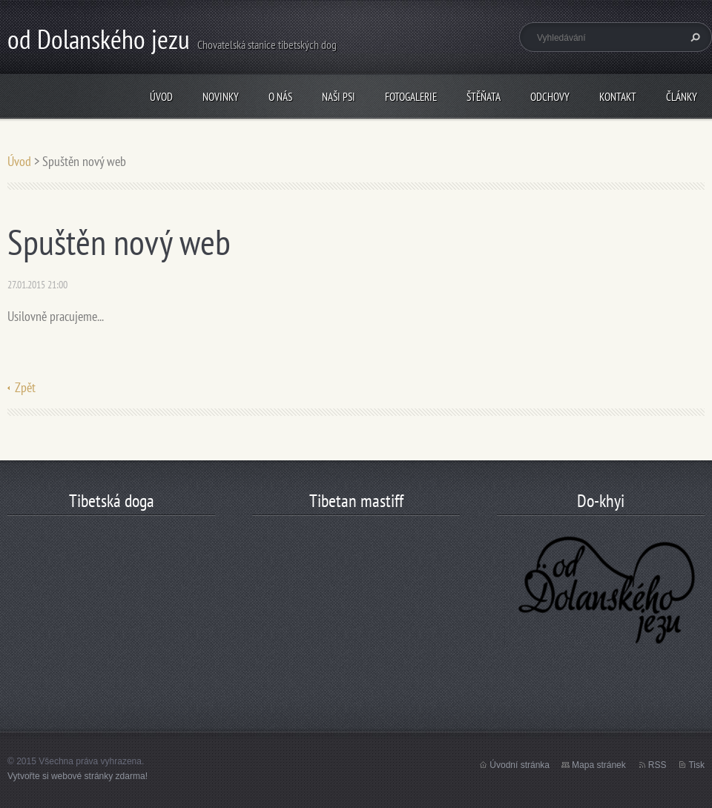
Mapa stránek (599, 765)
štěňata (484, 97)
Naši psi (338, 97)
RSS (657, 765)
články (681, 97)
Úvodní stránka (520, 765)
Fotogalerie (411, 97)
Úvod (161, 97)
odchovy (550, 97)
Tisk (696, 765)
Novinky (220, 97)
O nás (280, 97)
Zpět (25, 387)
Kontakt (617, 97)
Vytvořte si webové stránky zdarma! (77, 776)
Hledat (693, 37)
